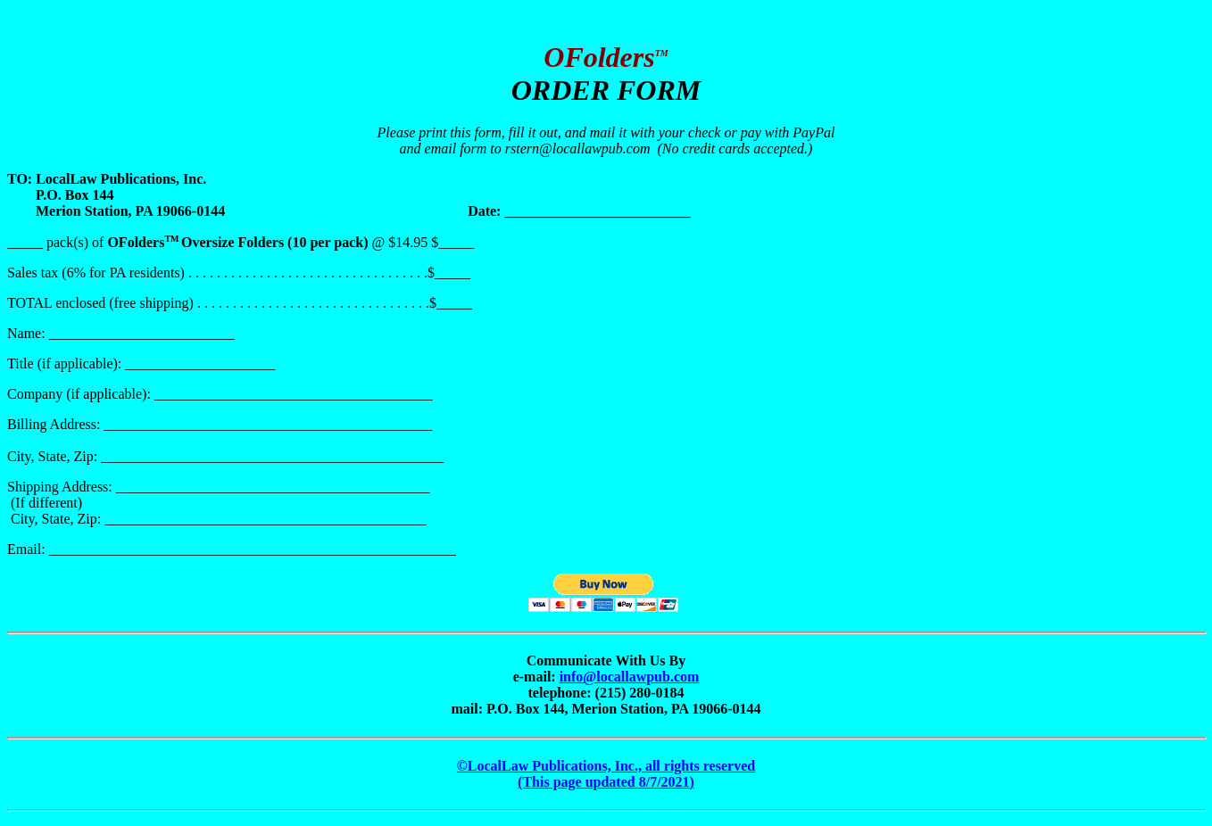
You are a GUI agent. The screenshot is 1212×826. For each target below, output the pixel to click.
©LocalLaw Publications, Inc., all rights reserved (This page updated (606, 773)
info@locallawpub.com (630, 676)
